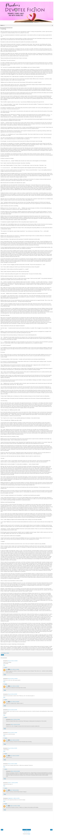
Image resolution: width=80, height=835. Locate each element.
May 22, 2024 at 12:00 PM (14, 701)
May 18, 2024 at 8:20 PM (12, 694)
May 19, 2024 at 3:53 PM (12, 748)
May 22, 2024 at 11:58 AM (14, 669)
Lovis (7, 669)
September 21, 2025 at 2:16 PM (13, 798)
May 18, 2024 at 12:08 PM (12, 678)
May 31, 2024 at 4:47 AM (15, 724)
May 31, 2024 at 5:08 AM (15, 771)
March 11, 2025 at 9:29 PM (13, 782)
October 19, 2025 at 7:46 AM (15, 805)
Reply (4, 665)
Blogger (28, 833)
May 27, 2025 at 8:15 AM (14, 790)
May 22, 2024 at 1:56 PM (12, 763)
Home (27, 829)
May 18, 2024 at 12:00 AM (12, 660)
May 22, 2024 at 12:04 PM (14, 740)
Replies (5, 667)
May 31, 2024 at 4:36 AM (15, 719)
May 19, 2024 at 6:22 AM (12, 709)
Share (2, 654)
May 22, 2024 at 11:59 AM (14, 686)
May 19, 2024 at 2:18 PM (12, 732)
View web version (27, 831)
